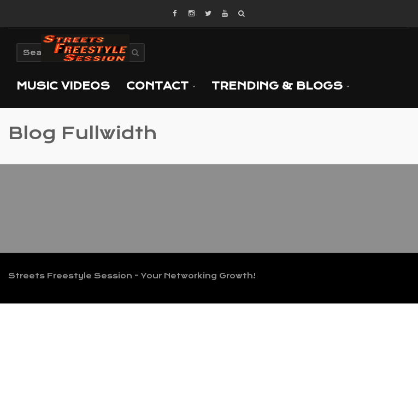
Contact (160, 86)
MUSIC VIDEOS (63, 86)
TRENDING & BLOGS (280, 86)
